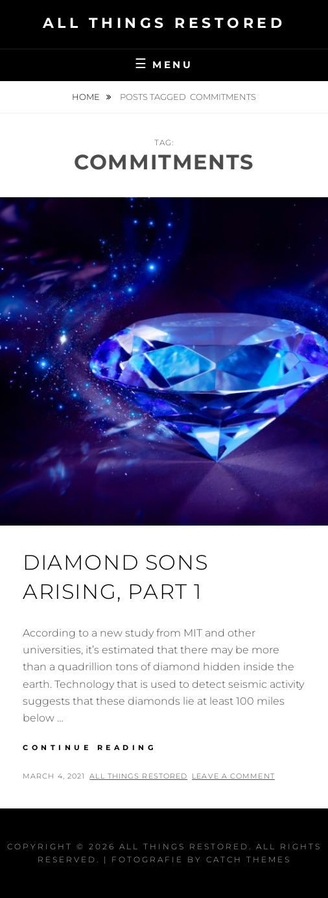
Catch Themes (248, 859)
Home (87, 96)
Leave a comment (233, 776)
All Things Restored (164, 23)
